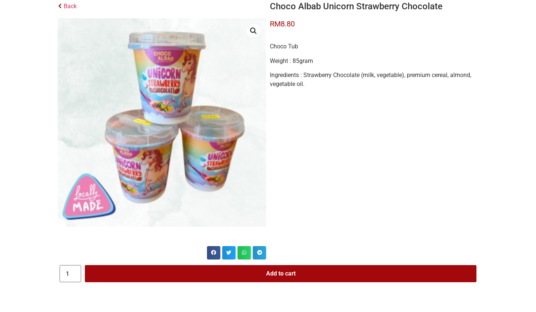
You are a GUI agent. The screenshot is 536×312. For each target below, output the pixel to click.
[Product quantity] (70, 273)
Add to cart (281, 273)
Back (67, 6)
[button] (253, 31)
